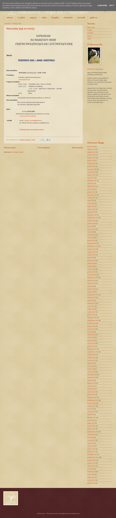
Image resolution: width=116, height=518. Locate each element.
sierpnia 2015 (91, 357)
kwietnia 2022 (91, 186)
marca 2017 (91, 306)
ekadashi (68, 18)
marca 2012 (91, 446)
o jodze (21, 18)
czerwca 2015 (91, 360)
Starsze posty (77, 148)
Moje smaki (91, 27)
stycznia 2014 (91, 392)
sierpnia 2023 (91, 172)
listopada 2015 (92, 349)
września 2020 (91, 220)
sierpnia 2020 (91, 223)
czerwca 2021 (91, 198)
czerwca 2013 (91, 412)
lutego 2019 (91, 266)
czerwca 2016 (91, 329)
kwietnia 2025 (91, 152)
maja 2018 (90, 286)
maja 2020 (90, 232)
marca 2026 (91, 146)
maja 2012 (90, 443)
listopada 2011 (92, 454)
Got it (111, 5)
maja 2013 (90, 414)
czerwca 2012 (91, 440)
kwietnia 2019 (91, 260)
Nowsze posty (9, 148)
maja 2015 (90, 363)
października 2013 (93, 400)
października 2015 (93, 352)
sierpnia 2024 (91, 155)
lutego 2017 (91, 309)
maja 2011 (90, 469)
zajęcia (33, 18)
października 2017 (93, 295)
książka (55, 18)
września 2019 (91, 249)
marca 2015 (91, 366)
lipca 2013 (90, 409)
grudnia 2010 (91, 483)
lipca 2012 (90, 437)
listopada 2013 (92, 397)
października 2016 (93, 320)
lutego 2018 (91, 292)
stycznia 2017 (91, 312)
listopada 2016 (92, 317)
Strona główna (44, 148)
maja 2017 (90, 300)
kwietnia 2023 (91, 175)
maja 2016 (90, 332)
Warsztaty (90, 33)
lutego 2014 (91, 389)
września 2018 (91, 280)
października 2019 (93, 246)
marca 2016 (91, 337)
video (44, 18)
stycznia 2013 (91, 426)
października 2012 (93, 432)
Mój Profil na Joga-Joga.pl (95, 69)
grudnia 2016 (91, 315)
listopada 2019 (92, 243)
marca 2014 (91, 386)
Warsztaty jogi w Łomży (20, 28)
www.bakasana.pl (24, 79)
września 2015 (91, 354)
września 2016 (91, 323)
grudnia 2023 (91, 166)
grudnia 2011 (91, 451)
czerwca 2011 (91, 466)
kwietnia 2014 (91, 383)
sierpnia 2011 (91, 463)
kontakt (81, 18)
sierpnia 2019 (91, 252)
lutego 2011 (91, 477)
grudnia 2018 (91, 272)
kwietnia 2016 (91, 334)
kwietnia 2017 (91, 303)
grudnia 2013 (91, 394)
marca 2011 (91, 474)
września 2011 (91, 460)
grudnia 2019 (91, 240)
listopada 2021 (92, 195)
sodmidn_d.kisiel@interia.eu (33, 120)
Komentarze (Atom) (17, 152)
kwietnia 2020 (91, 235)
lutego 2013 (91, 423)
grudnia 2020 (91, 212)
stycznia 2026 (91, 149)
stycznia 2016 (91, 343)
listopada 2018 (92, 275)
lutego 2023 (91, 178)
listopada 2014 (92, 374)
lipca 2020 (90, 226)
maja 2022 (90, 183)
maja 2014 (90, 380)
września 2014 (91, 377)
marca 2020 (91, 237)
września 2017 (91, 297)
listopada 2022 (92, 180)
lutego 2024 (91, 160)
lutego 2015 (91, 369)
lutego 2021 (91, 206)
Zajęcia (89, 36)
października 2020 (93, 218)
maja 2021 (90, 200)
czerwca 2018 (91, 283)
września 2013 (91, 403)
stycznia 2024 (91, 163)
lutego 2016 (91, 340)
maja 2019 (90, 257)
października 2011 (93, 457)
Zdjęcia (89, 38)
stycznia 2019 (91, 269)
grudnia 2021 (91, 192)
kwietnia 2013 (91, 417)
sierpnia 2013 (91, 406)
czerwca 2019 (91, 255)
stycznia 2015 (91, 372)
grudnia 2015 (91, 346)
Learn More (102, 5)
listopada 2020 (92, 215)
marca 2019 (91, 263)
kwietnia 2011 (91, 471)
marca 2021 (91, 203)
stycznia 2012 (91, 449)
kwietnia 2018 (91, 289)
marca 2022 (91, 189)
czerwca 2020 (91, 229)
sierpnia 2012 (91, 434)
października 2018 (93, 277)
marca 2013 (91, 420)
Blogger (77, 513)
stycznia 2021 (91, 209)
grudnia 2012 (91, 429)
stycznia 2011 (91, 480)
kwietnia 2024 (91, 158)
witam (10, 18)
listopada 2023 (92, 169)
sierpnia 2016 (91, 326)
